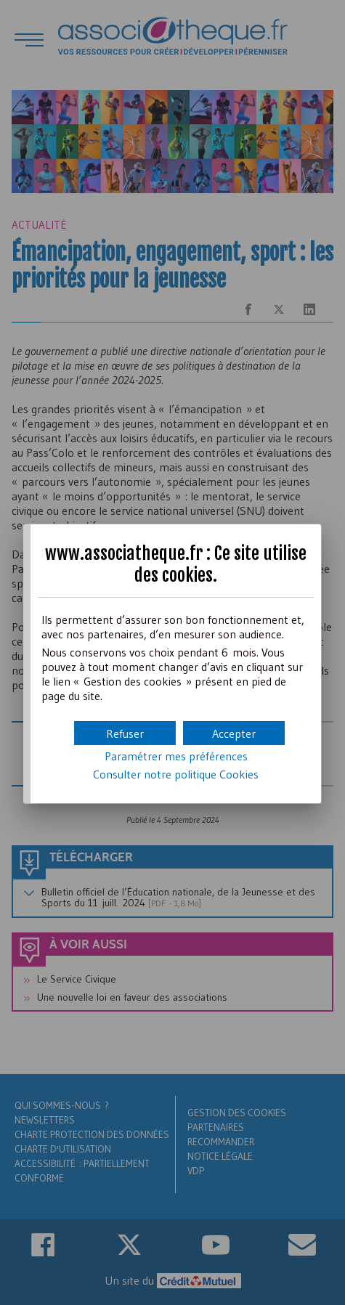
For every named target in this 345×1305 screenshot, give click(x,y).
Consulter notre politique (176, 774)
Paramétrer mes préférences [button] (176, 756)
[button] (234, 733)
